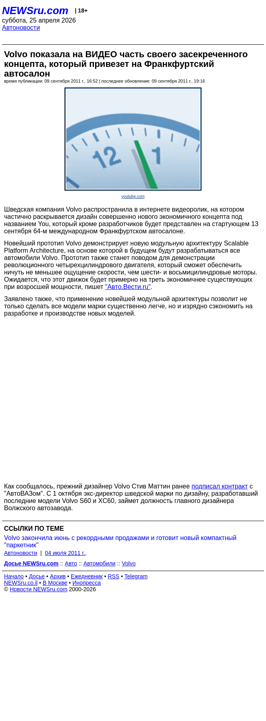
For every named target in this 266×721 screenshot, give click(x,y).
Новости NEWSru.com (38, 589)
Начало (14, 576)
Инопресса (87, 583)
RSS (113, 576)
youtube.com (132, 196)
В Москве (55, 583)
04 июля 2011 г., (66, 553)
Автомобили (99, 563)
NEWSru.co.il (20, 583)
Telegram (136, 576)
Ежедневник (87, 576)
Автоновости (21, 27)
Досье (37, 576)
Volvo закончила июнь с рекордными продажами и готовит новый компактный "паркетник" (120, 541)
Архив (58, 576)
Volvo (128, 563)
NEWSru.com (35, 10)
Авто (71, 563)
